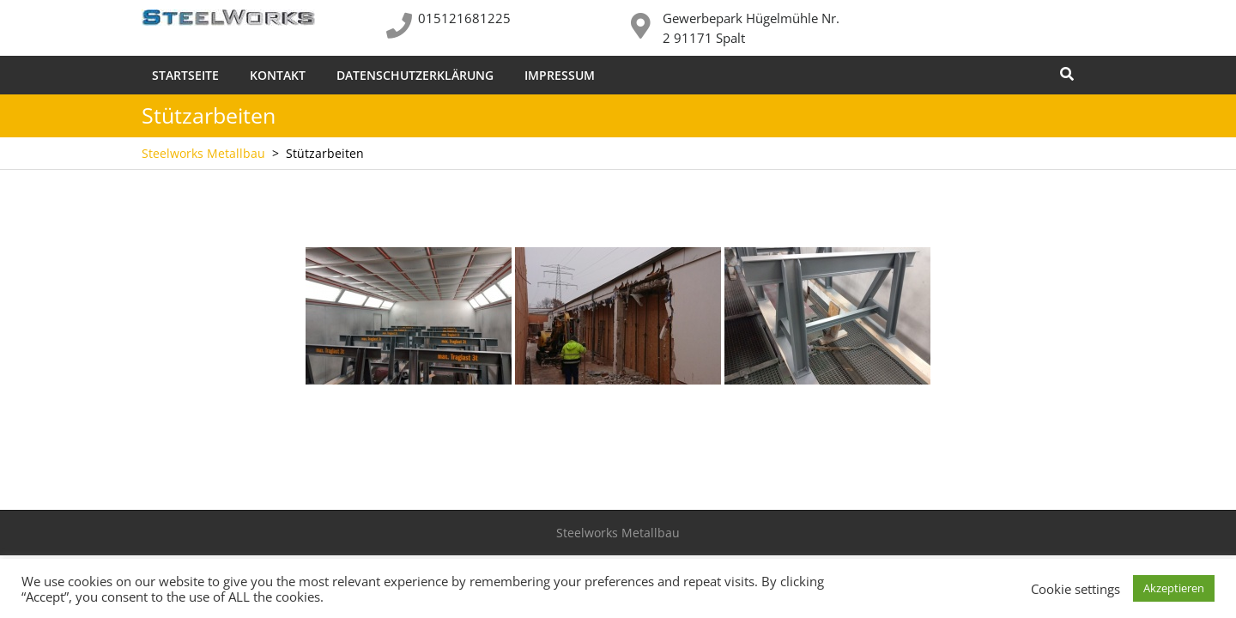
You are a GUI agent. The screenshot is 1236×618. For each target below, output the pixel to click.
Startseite (185, 75)
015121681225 (464, 18)
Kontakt (278, 75)
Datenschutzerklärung (415, 75)
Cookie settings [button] (1075, 589)
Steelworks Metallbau (203, 153)
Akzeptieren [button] (1173, 588)
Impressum (559, 75)
